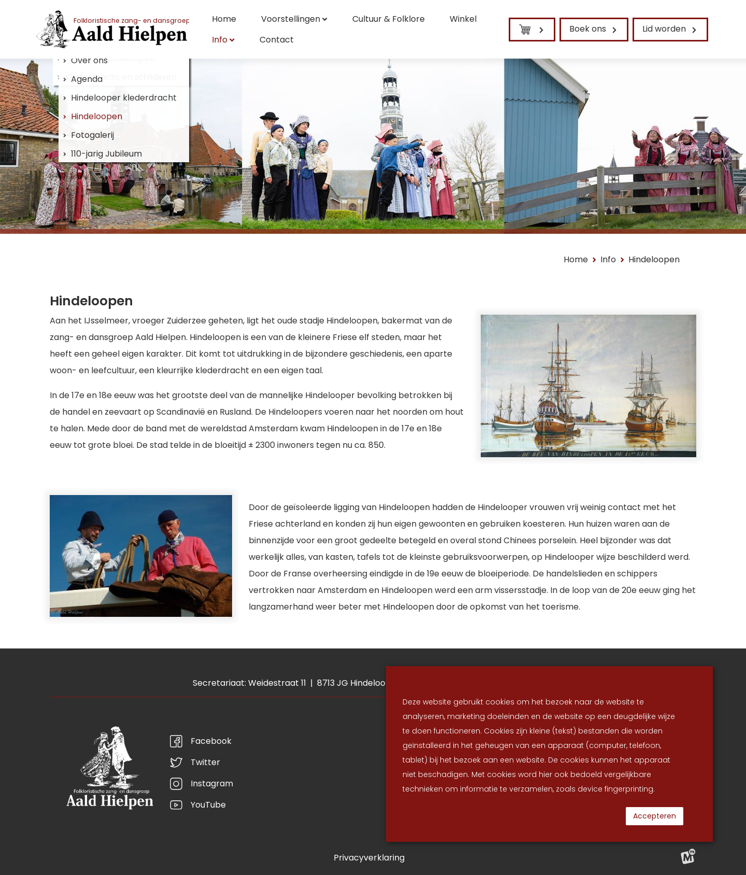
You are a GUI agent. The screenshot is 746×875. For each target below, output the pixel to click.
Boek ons (587, 29)
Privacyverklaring (369, 858)
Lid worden (664, 29)
